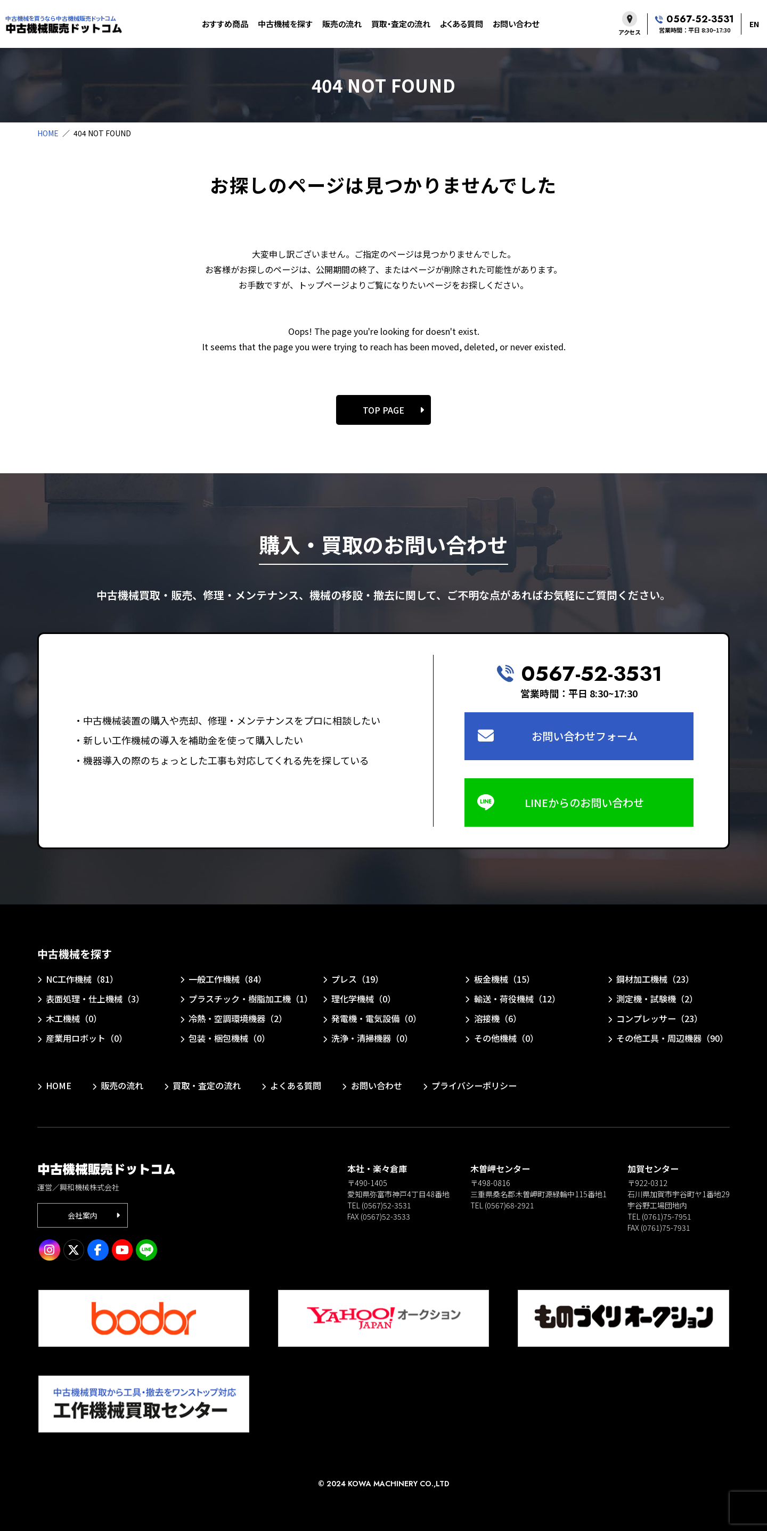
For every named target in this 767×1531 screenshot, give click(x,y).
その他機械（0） (506, 1038)
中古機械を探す (285, 23)
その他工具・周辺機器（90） (672, 1038)
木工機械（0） (74, 1018)
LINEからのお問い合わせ (584, 802)
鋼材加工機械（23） (655, 979)
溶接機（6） (497, 1018)
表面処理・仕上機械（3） (95, 998)
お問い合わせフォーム (585, 736)
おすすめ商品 (225, 23)
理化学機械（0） (363, 998)
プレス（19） (357, 979)
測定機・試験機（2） (657, 998)
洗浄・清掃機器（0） (372, 1038)
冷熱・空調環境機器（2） (238, 1018)
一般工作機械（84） (227, 979)
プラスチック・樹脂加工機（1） (249, 998)
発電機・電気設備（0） (376, 1018)
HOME (48, 133)
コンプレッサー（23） (659, 1018)
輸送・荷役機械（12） (517, 998)
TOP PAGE (383, 410)
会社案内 (82, 1215)
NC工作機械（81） (82, 979)
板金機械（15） (504, 979)
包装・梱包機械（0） (229, 1038)
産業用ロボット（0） (86, 1038)
